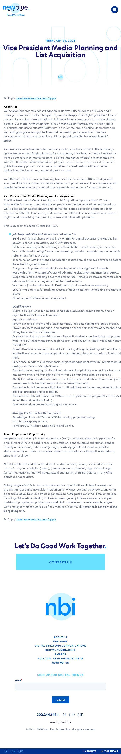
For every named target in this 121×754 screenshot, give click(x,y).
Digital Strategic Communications (61, 645)
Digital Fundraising (60, 649)
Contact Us (60, 562)
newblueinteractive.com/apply (36, 98)
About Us (60, 637)
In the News (109, 751)
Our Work (60, 641)
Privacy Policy (61, 722)
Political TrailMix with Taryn (60, 658)
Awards (60, 654)
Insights (89, 751)
